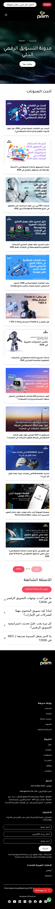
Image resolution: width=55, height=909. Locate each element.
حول (50, 745)
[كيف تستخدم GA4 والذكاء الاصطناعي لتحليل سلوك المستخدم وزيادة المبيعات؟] (27, 385)
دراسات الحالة (46, 719)
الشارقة (48, 876)
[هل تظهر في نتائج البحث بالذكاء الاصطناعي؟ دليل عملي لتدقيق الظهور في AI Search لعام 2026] (27, 542)
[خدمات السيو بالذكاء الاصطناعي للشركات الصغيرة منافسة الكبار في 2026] (27, 346)
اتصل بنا (48, 761)
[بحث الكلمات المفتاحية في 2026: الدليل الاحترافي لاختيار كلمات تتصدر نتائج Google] (27, 272)
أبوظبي (49, 871)
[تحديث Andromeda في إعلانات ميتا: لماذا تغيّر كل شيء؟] (27, 463)
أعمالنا (49, 714)
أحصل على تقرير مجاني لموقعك (20, 4)
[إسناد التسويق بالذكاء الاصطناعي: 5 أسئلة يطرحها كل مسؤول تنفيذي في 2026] (27, 156)
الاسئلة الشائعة (45, 730)
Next (18, 569)
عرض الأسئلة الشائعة (36, 589)
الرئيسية (32, 41)
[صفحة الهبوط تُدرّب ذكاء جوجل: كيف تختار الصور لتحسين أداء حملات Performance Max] (27, 501)
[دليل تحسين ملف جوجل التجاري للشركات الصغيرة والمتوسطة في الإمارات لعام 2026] (27, 233)
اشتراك (45, 848)
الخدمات (48, 709)
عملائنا (48, 750)
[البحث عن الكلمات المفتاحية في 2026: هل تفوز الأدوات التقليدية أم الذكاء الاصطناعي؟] (27, 117)
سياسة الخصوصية (27, 897)
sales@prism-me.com (29, 792)
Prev (37, 569)
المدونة (48, 725)
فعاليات (48, 771)
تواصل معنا (27, 64)
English (47, 5)
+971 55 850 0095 (37, 786)
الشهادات (47, 755)
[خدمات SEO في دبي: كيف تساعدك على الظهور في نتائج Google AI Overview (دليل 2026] (27, 195)
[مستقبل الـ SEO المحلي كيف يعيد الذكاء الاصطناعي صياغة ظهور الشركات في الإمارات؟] (27, 424)
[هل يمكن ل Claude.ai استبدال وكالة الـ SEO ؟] (27, 309)
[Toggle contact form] (43, 890)
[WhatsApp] (49, 899)
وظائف (49, 766)
